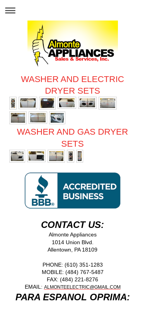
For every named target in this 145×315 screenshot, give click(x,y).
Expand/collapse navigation (72, 10)
